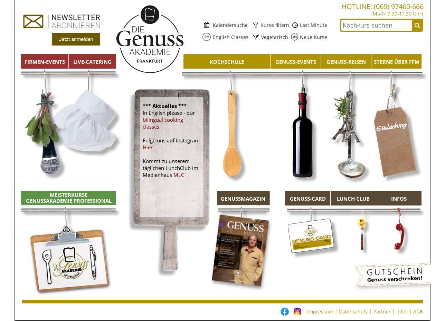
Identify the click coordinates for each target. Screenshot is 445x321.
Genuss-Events (295, 61)
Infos (399, 198)
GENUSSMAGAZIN (243, 198)
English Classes (228, 37)
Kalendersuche (229, 25)
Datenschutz (353, 311)
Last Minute (313, 25)
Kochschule (227, 61)
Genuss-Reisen (346, 61)
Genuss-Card (308, 198)
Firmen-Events (45, 61)
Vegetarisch (272, 37)
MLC (178, 174)
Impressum (320, 311)
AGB (418, 311)
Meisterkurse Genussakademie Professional (69, 197)
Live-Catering (92, 61)
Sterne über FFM (396, 61)
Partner (382, 311)
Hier (148, 147)
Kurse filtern (274, 25)
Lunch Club (353, 198)
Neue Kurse (313, 37)
